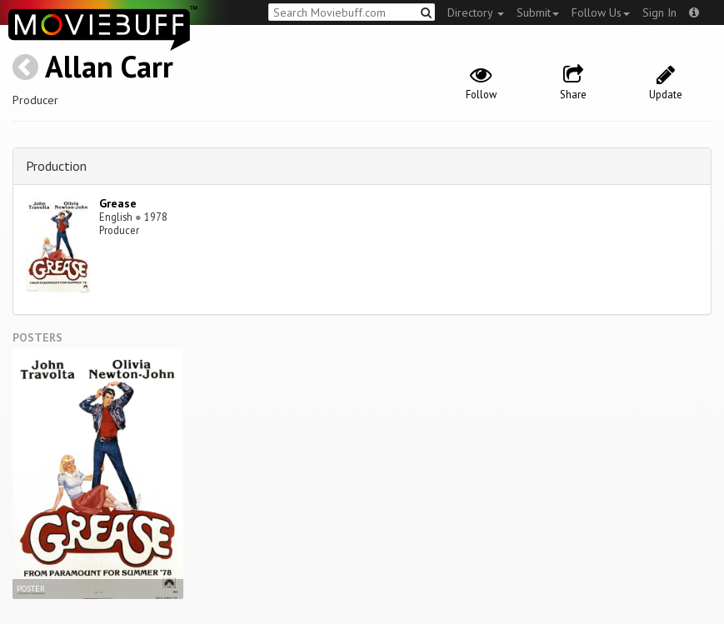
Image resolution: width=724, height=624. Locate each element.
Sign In (659, 12)
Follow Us (601, 12)
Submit (538, 12)
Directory (475, 12)
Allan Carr (109, 66)
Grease (118, 203)
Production (56, 165)
